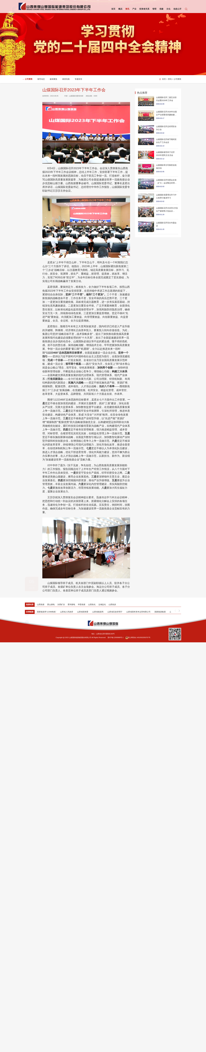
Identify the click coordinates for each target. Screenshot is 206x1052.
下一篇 (30, 141)
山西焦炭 (112, 605)
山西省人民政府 (66, 612)
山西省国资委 (82, 612)
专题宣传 (78, 79)
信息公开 (177, 9)
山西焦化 (92, 605)
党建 (161, 9)
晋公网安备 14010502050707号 (137, 637)
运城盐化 (102, 605)
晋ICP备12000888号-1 (115, 637)
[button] (179, 611)
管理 (154, 9)
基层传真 (66, 79)
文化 (168, 9)
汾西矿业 (61, 605)
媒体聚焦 (53, 79)
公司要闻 (28, 79)
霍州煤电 (71, 605)
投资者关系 (144, 9)
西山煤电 (51, 605)
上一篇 (30, 125)
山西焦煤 (40, 605)
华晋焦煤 (81, 605)
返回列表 (30, 133)
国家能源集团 (160, 612)
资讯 (127, 9)
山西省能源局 (97, 612)
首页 (113, 9)
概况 (120, 9)
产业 (134, 9)
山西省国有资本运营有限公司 (138, 612)
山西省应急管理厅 (114, 612)
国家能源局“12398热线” (46, 612)
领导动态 (41, 79)
